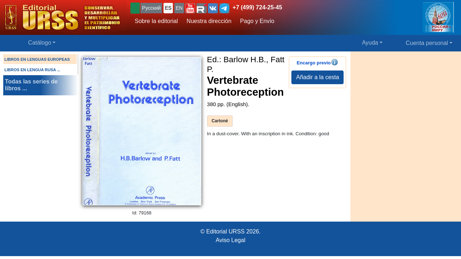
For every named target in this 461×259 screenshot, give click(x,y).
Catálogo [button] (39, 43)
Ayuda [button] (370, 43)
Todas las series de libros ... (31, 84)
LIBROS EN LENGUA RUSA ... (32, 70)
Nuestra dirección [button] (209, 21)
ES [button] (168, 8)
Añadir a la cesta (317, 77)
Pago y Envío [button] (257, 21)
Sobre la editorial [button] (156, 21)
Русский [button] (151, 8)
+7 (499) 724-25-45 (257, 7)
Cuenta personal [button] (427, 43)
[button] (190, 8)
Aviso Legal (230, 240)
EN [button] (179, 8)
